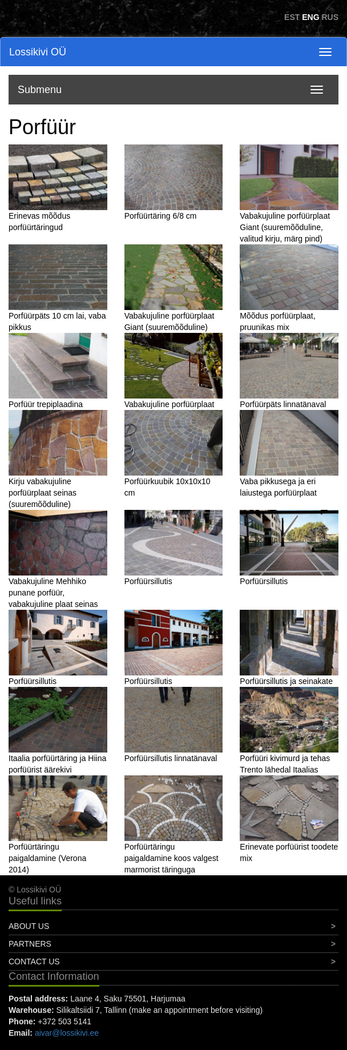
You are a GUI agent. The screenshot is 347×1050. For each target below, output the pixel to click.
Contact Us (34, 961)
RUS (329, 17)
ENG (310, 17)
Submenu (40, 89)
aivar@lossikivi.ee (67, 1032)
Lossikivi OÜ (37, 52)
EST (292, 17)
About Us (29, 926)
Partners (30, 943)
